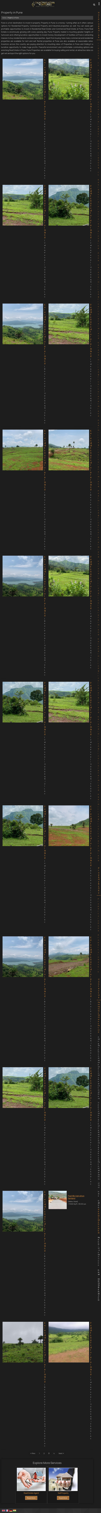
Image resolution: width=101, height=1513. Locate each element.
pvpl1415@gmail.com (99, 1289)
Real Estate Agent (31, 1493)
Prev (32, 1453)
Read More (31, 1498)
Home (4, 18)
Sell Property (63, 1493)
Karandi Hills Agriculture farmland (45, 89)
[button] (99, 1221)
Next (61, 1453)
